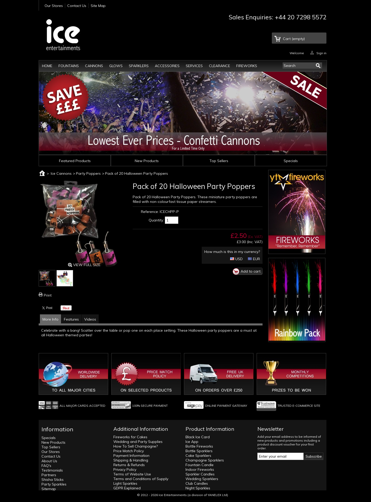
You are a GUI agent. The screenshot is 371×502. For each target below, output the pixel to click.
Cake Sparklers (198, 455)
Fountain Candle (199, 465)
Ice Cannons (61, 173)
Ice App (191, 441)
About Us (49, 461)
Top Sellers (218, 160)
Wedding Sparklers (201, 478)
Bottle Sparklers (199, 451)
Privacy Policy (124, 469)
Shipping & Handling (130, 460)
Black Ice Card (197, 437)
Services (194, 65)
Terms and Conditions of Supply (140, 478)
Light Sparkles (125, 483)
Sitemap (48, 489)
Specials (291, 160)
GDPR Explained (127, 488)
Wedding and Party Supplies (138, 441)
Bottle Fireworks (199, 446)
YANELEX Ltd (217, 495)
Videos (90, 319)
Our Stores (54, 5)
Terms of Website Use (132, 474)
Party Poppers (88, 173)
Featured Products (75, 160)
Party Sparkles (53, 484)
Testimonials (52, 470)
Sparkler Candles (200, 474)
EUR (254, 259)
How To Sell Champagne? (135, 446)
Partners (48, 475)
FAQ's (46, 465)
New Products (147, 160)
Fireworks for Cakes (130, 437)
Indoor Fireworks (199, 469)
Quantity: (156, 220)
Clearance (219, 65)
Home (47, 65)
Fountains (68, 65)
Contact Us (76, 5)
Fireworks (246, 65)
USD (236, 259)
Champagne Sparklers (204, 460)
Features (71, 319)
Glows (116, 65)
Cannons (94, 65)
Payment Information (131, 455)
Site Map (98, 5)
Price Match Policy (128, 451)
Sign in (321, 52)
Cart (294, 38)
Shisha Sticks (52, 479)
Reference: (150, 211)
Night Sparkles (197, 488)
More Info (50, 319)
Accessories (167, 65)
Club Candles (196, 483)
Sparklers (139, 65)
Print (48, 295)
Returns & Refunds (129, 465)
